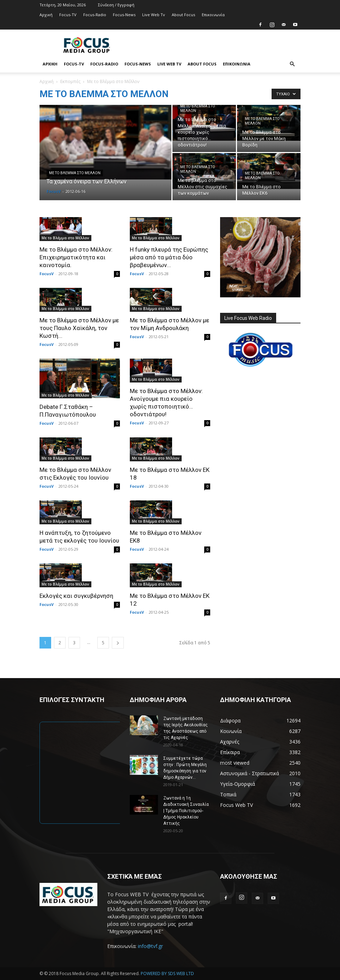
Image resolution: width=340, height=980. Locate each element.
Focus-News (124, 14)
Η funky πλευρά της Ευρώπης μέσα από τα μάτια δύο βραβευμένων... (169, 257)
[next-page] (118, 643)
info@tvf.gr (150, 946)
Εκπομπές (70, 81)
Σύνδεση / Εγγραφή (116, 4)
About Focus (183, 14)
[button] (292, 64)
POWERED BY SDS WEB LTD (167, 973)
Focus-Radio (94, 14)
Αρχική (46, 14)
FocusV (54, 191)
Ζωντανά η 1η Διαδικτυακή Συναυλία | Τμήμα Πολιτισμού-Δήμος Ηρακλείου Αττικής (186, 811)
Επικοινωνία (213, 14)
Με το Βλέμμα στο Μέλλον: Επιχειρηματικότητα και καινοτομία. (76, 257)
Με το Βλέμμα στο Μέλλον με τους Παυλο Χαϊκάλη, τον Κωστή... (79, 328)
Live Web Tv (153, 14)
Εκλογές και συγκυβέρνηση (76, 595)
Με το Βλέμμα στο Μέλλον (75, 173)
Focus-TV (68, 14)
